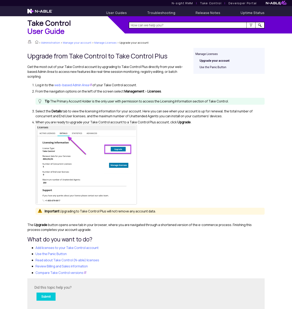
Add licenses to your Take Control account (67, 247)
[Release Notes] (208, 13)
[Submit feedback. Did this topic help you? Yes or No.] (89, 293)
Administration (50, 42)
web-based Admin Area (71, 85)
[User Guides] (116, 13)
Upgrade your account (215, 60)
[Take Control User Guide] (210, 3)
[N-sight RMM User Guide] (182, 3)
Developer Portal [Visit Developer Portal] (243, 3)
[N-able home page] (40, 13)
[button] (251, 25)
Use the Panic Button (213, 67)
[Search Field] (197, 25)
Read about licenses (67, 260)
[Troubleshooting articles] (161, 13)
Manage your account (77, 42)
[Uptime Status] (253, 13)
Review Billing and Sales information (61, 266)
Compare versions (59, 272)
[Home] (49, 27)
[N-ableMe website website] (276, 4)
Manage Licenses (105, 42)
